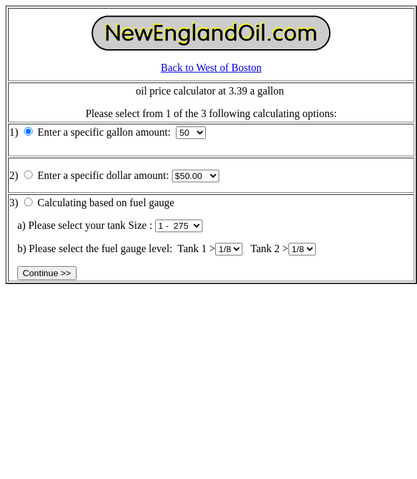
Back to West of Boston (211, 67)
